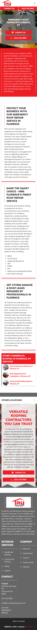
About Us (26, 549)
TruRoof (4, 583)
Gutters (7, 571)
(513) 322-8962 (7, 598)
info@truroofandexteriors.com (13, 603)
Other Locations (11, 400)
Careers (26, 558)
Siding (6, 566)
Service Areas (28, 562)
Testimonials (28, 553)
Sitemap (26, 567)
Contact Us (9, 8)
